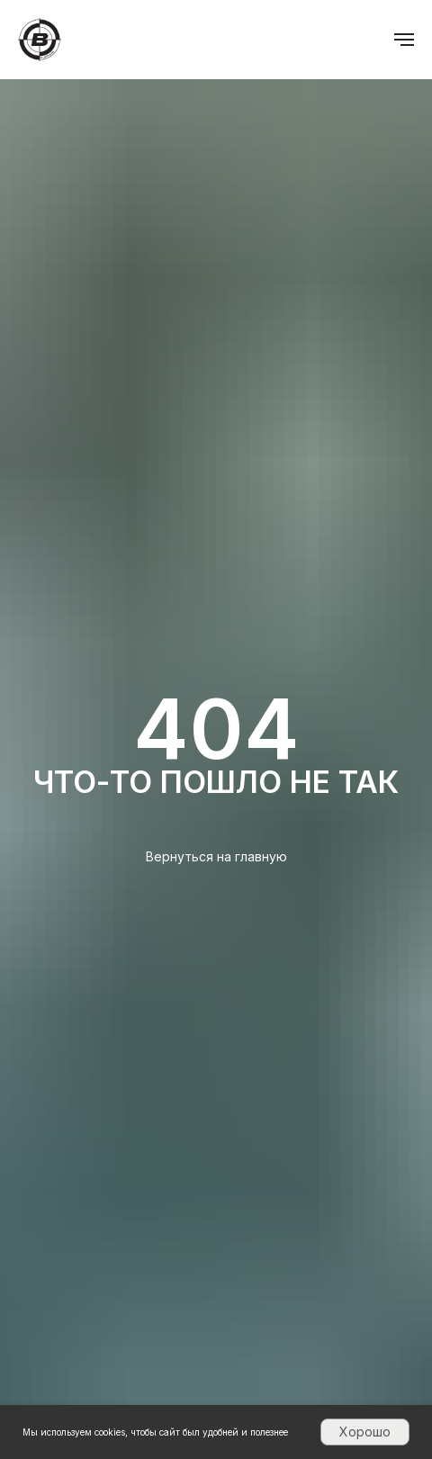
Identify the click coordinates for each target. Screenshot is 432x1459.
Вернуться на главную (216, 856)
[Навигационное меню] (404, 39)
